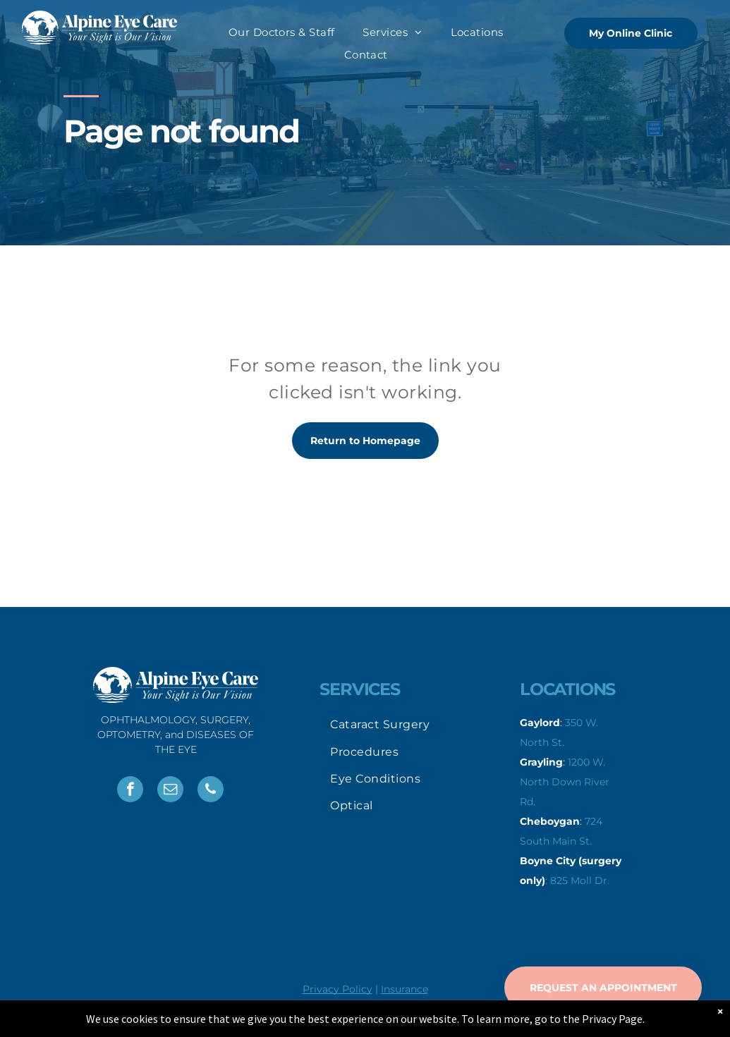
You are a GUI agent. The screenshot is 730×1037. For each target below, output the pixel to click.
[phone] (210, 791)
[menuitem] (281, 32)
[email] (170, 791)
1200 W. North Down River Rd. (564, 782)
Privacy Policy (337, 989)
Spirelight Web (498, 1011)
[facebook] (130, 791)
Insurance (404, 989)
